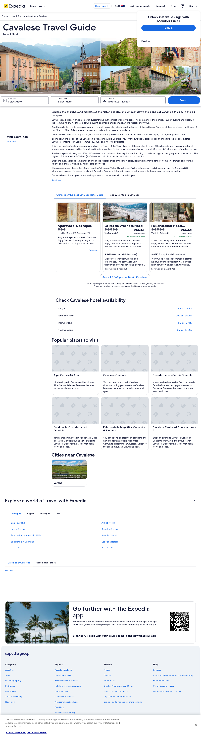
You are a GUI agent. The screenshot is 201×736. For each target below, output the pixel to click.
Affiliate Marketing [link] (13, 696)
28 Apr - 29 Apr (184, 308)
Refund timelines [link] (161, 680)
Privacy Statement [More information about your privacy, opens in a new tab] (16, 732)
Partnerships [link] (10, 686)
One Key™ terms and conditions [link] (118, 686)
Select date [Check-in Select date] (15, 101)
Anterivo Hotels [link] (109, 535)
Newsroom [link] (10, 702)
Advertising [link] (10, 691)
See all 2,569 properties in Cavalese (125, 277)
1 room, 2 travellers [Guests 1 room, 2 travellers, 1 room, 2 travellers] (119, 101)
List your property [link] (13, 680)
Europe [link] (5, 16)
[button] (100, 500)
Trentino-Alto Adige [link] (27, 16)
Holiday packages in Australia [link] (68, 686)
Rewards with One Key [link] (65, 712)
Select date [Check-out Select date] (65, 101)
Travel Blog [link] (59, 707)
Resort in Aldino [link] (109, 529)
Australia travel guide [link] (64, 670)
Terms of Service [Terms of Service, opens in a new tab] (37, 732)
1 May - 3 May (185, 322)
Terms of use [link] (109, 680)
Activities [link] (11, 141)
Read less (56, 180)
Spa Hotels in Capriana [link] (22, 541)
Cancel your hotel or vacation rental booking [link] (173, 675)
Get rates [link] (94, 250)
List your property (140, 5)
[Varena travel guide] (69, 473)
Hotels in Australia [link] (63, 675)
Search (184, 100)
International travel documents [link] (167, 691)
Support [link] (157, 670)
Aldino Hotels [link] (108, 522)
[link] (168, 41)
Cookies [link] (107, 675)
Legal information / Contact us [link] (117, 696)
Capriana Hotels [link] (109, 541)
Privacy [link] (107, 670)
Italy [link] (13, 16)
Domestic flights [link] (62, 691)
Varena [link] (9, 570)
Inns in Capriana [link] (19, 548)
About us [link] (9, 670)
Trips (173, 5)
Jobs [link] (7, 675)
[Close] (195, 725)
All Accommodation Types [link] (66, 702)
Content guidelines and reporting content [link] (123, 702)
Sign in (193, 5)
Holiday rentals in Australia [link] (66, 680)
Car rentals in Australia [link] (64, 696)
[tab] (80, 194)
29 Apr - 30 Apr (184, 315)
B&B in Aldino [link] (18, 522)
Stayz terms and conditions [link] (116, 691)
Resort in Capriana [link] (110, 548)
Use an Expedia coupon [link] (163, 686)
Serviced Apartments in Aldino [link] (26, 535)
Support (160, 5)
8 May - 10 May (184, 329)
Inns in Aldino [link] (18, 529)
